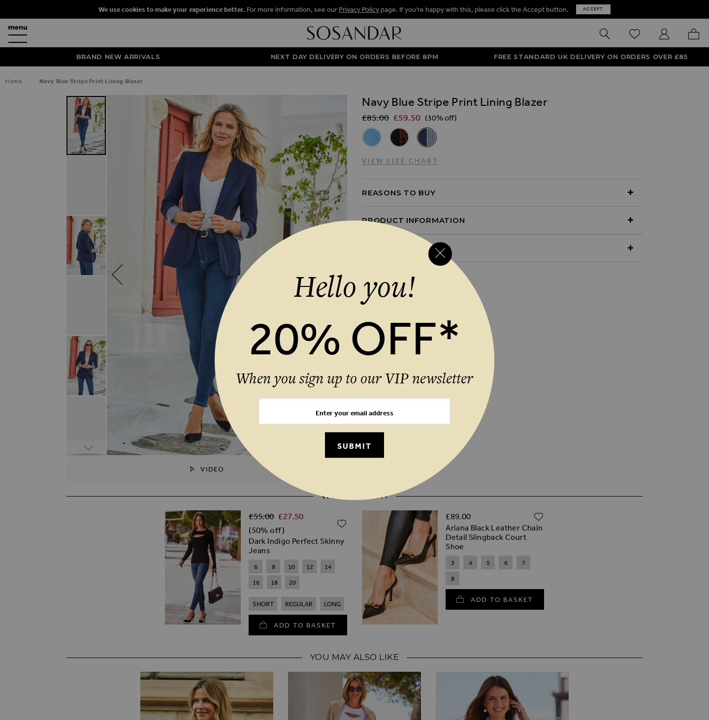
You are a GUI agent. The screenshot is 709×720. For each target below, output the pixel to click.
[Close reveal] (440, 254)
